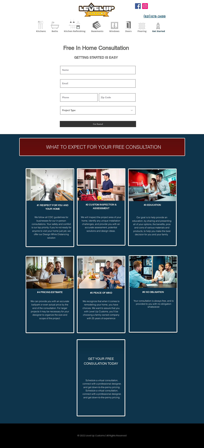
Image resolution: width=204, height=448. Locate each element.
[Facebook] (138, 6)
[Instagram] (145, 6)
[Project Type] (98, 110)
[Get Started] (98, 124)
